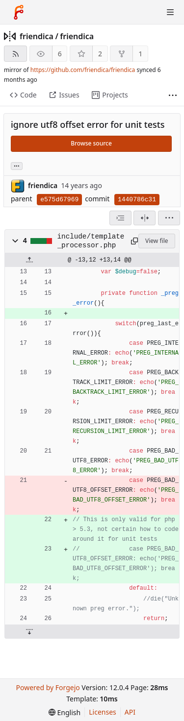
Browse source (91, 143)
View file (156, 241)
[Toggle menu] (170, 12)
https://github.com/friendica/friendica (82, 70)
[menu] (169, 218)
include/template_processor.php (91, 241)
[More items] (172, 95)
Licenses (102, 712)
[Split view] (144, 218)
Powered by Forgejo (47, 687)
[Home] (18, 12)
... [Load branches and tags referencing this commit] (17, 165)
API (130, 712)
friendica (36, 36)
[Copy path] (133, 241)
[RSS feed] (15, 54)
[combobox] (120, 218)
